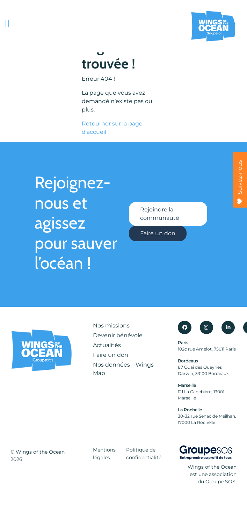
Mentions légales (104, 454)
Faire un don (157, 233)
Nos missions (111, 325)
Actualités (107, 345)
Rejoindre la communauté (159, 213)
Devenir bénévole (118, 335)
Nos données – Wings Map (123, 368)
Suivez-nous (240, 182)
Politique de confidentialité (143, 454)
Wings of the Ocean (40, 452)
